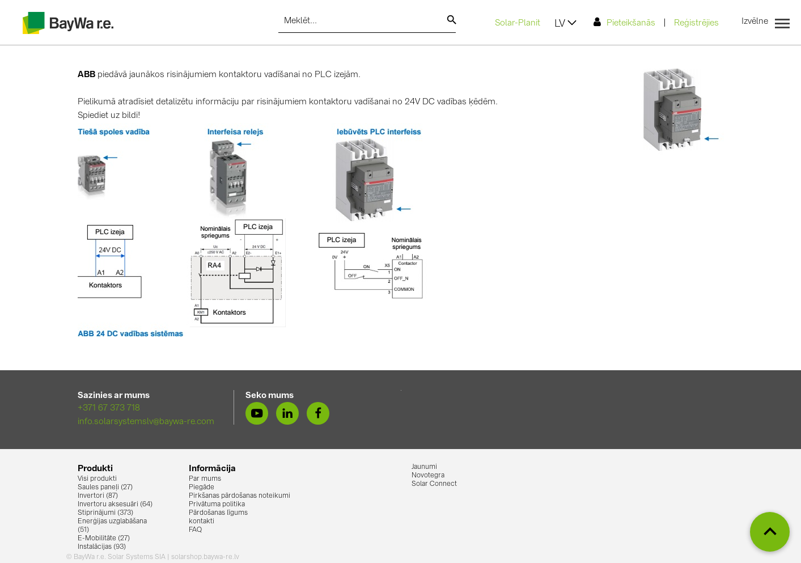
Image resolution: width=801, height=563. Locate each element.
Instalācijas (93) (102, 547)
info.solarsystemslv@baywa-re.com (146, 422)
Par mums (205, 479)
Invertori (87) (98, 496)
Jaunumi (424, 467)
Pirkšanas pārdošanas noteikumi (239, 496)
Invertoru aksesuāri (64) (115, 504)
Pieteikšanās (624, 22)
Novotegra (428, 475)
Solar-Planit (517, 23)
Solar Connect (434, 484)
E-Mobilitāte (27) (104, 538)
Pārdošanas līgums (218, 513)
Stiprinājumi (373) (105, 513)
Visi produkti (97, 479)
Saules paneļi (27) (105, 487)
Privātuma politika (217, 504)
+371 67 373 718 (109, 408)
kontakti (201, 521)
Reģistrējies (696, 23)
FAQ (195, 530)
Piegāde (201, 487)
